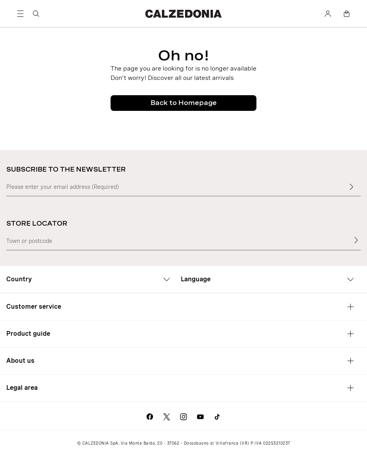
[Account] (327, 13)
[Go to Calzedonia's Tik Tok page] (217, 415)
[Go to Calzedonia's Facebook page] (149, 415)
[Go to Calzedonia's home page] (183, 13)
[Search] (36, 13)
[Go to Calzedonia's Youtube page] (200, 415)
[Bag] (346, 13)
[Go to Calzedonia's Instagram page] (183, 415)
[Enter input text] (351, 187)
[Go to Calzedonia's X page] (166, 415)
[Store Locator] (356, 240)
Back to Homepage (184, 103)
